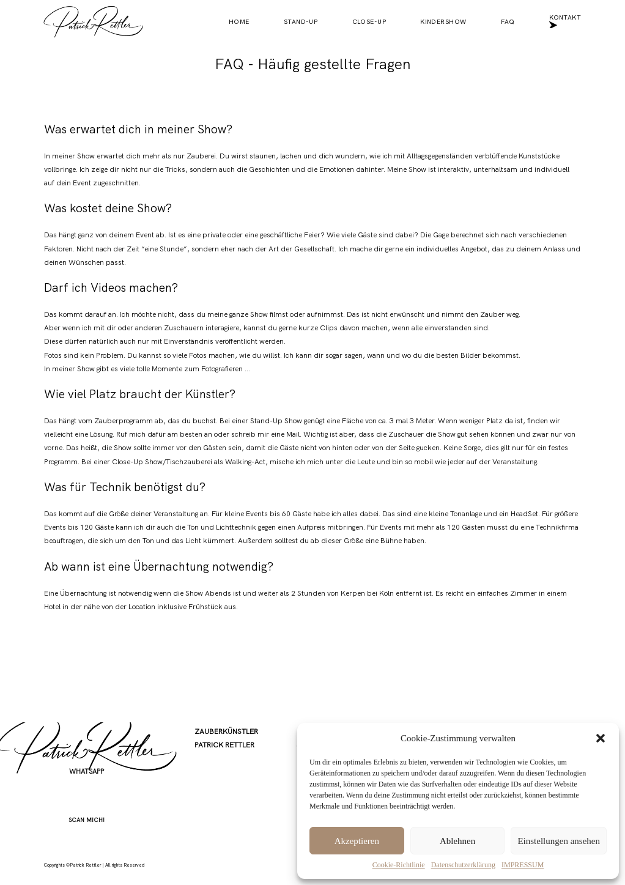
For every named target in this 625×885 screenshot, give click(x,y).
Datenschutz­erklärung (463, 865)
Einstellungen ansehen (558, 841)
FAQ (508, 22)
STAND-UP (300, 22)
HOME (239, 22)
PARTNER (209, 811)
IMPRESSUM (522, 865)
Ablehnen (457, 841)
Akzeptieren (357, 841)
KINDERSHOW (443, 22)
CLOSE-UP (369, 22)
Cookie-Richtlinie (398, 865)
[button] (600, 738)
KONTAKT (565, 22)
